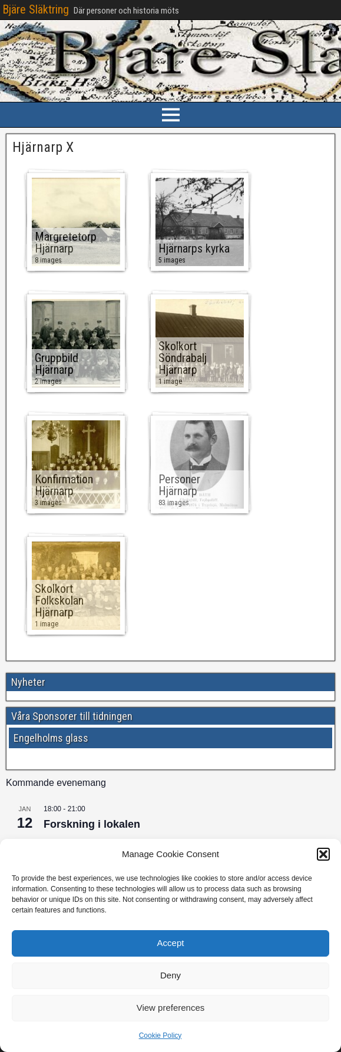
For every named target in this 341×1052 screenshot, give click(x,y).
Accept (170, 943)
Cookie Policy (160, 1035)
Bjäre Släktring (35, 9)
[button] (323, 854)
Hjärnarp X (43, 147)
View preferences (171, 1008)
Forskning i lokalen (92, 824)
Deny (170, 975)
